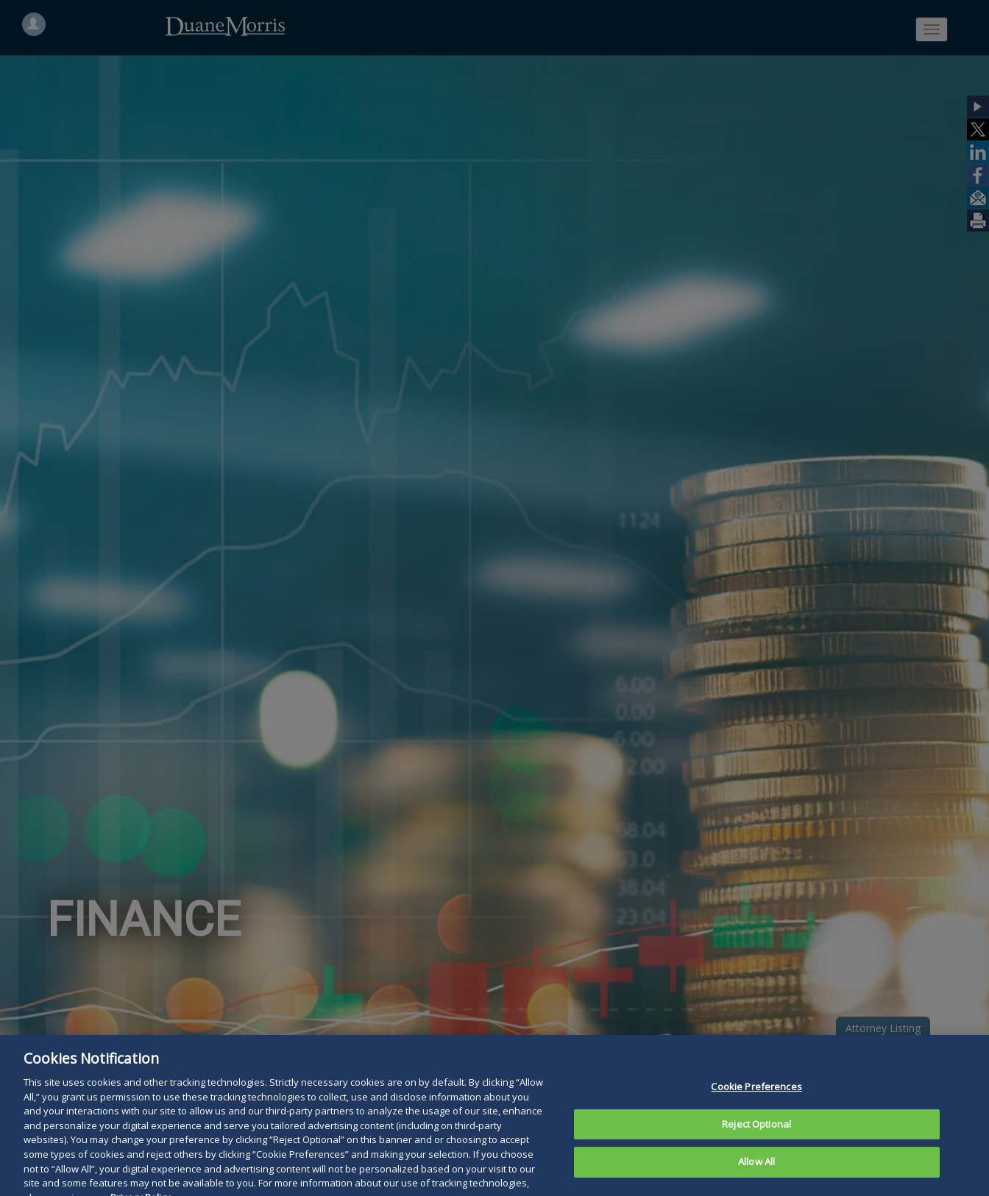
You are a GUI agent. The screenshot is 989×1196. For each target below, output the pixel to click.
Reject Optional (756, 1135)
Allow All (756, 1173)
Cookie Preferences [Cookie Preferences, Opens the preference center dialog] (756, 1097)
